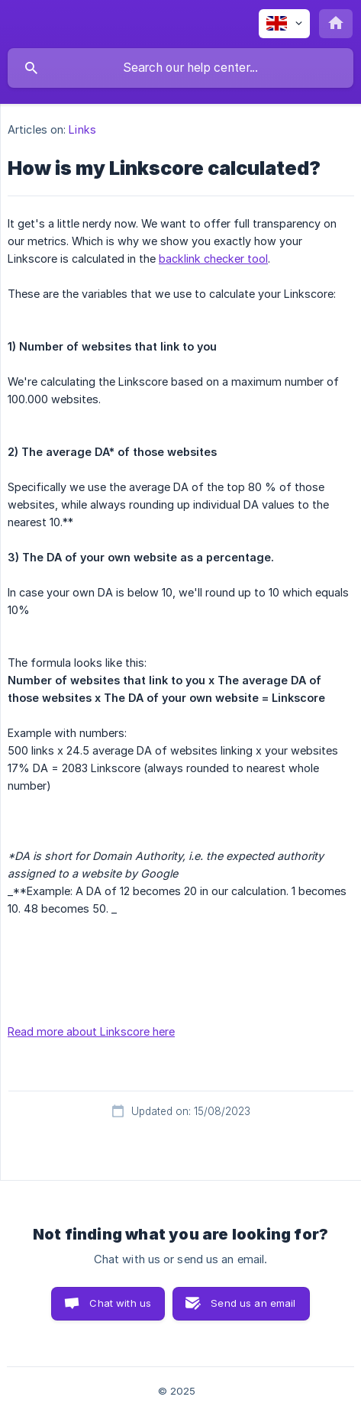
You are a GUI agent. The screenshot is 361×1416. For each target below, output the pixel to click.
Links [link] (82, 129)
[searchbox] (180, 68)
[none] (284, 23)
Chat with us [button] (120, 1303)
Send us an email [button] (253, 1303)
